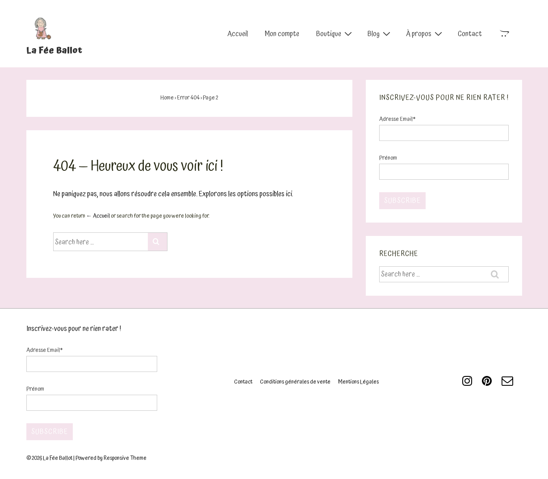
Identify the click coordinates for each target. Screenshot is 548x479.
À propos (425, 33)
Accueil (237, 34)
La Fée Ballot (54, 50)
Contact (470, 34)
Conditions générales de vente (295, 382)
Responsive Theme (125, 458)
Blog (380, 33)
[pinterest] (488, 384)
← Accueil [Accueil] (98, 216)
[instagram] (468, 384)
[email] (508, 384)
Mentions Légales (358, 382)
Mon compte (282, 34)
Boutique (335, 33)
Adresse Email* (397, 119)
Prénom (388, 158)
